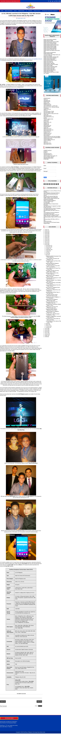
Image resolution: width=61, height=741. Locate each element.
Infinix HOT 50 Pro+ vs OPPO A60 (50, 105)
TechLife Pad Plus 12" (48, 154)
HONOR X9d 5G (47, 98)
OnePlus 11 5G (47, 132)
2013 (46, 330)
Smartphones (21, 10)
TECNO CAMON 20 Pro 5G (49, 139)
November (48, 246)
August (47, 250)
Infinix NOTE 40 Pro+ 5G (49, 116)
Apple (15, 10)
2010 (46, 334)
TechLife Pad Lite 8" (48, 153)
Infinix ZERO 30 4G (47, 144)
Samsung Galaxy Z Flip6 (49, 112)
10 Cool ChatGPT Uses (48, 201)
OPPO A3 (46, 110)
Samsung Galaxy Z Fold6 (49, 111)
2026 (46, 229)
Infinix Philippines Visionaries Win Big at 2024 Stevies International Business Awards (52, 194)
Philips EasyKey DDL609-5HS (50, 52)
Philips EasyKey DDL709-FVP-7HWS (51, 72)
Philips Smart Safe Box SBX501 (50, 39)
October (48, 248)
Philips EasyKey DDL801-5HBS (50, 43)
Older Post (38, 704)
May (47, 254)
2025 (46, 231)
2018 (46, 240)
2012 (46, 331)
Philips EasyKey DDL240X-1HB (50, 49)
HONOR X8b (46, 124)
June (47, 253)
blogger (39, 708)
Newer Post (3, 704)
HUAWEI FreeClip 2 (48, 150)
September (48, 249)
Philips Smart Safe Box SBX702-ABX (51, 56)
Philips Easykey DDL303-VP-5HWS (51, 64)
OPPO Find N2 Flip (47, 221)
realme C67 (46, 127)
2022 (46, 235)
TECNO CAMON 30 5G (48, 119)
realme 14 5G (46, 102)
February (48, 326)
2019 (46, 239)
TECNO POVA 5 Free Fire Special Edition (52, 137)
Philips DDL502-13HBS (48, 40)
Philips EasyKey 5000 (48, 53)
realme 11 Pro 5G (47, 140)
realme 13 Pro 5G (47, 109)
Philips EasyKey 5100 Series (49, 67)
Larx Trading (46, 73)
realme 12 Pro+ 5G (47, 122)
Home (2, 10)
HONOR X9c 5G (47, 103)
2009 (46, 335)
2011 (46, 332)
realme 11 (46, 141)
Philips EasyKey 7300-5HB (49, 63)
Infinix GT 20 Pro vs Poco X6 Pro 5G (51, 113)
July (47, 252)
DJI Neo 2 (46, 151)
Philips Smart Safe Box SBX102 (50, 42)
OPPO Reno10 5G (47, 131)
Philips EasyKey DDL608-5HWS (50, 60)
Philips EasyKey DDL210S (49, 68)
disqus (35, 708)
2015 (46, 244)
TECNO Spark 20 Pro (48, 138)
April (47, 323)
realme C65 (46, 114)
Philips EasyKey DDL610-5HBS (50, 46)
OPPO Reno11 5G (47, 125)
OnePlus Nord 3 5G (48, 133)
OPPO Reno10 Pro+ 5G (48, 129)
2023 (46, 233)
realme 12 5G (46, 120)
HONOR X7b (46, 123)
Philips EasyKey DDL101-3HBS (50, 47)
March (47, 324)
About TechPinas (8, 10)
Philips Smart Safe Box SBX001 (50, 58)
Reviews (30, 10)
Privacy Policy (37, 10)
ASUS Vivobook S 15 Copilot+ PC (50, 155)
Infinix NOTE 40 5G (47, 115)
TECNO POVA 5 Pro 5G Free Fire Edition (52, 136)
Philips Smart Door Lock (48, 62)
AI (26, 10)
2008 (46, 336)
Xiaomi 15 (46, 99)
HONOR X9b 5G (47, 126)
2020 (46, 237)
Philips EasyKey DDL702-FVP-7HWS (51, 41)
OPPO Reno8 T (47, 135)
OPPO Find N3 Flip (47, 128)
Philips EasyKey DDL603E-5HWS (50, 66)
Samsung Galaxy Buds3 (48, 158)
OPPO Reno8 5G (47, 134)
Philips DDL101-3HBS (48, 65)
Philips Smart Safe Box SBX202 (50, 48)
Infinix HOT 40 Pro (47, 143)
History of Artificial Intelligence (50, 200)
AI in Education (47, 202)
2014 (46, 328)
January (48, 327)
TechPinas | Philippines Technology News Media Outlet (34, 734)
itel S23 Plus (46, 121)
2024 (46, 232)
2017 (46, 241)
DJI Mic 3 (45, 152)
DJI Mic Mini (46, 159)
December (48, 245)
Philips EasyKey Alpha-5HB (49, 59)
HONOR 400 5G (47, 101)
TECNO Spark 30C (47, 104)
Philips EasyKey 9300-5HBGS (50, 70)
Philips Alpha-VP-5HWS (48, 71)
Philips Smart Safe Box (48, 61)
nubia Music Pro (47, 100)
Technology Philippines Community (50, 10)
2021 (46, 236)
